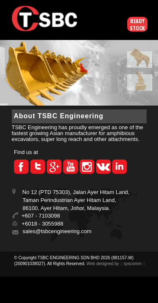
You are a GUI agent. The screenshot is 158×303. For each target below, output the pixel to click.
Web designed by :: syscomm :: (115, 263)
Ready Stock (137, 24)
